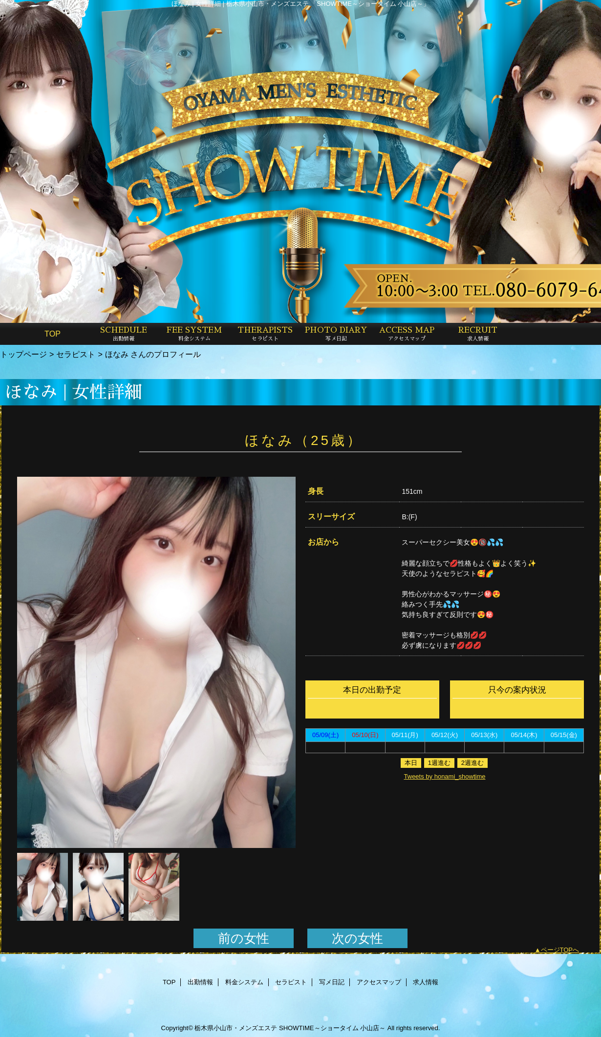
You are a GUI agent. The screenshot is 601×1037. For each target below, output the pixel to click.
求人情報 (425, 982)
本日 (411, 762)
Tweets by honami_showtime (445, 776)
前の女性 (243, 938)
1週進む (439, 762)
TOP (52, 333)
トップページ (23, 354)
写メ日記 (331, 982)
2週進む (472, 762)
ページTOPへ (560, 949)
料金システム (244, 982)
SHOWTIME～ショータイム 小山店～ (332, 1028)
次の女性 (357, 938)
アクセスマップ (379, 982)
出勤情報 (200, 982)
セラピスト (75, 354)
